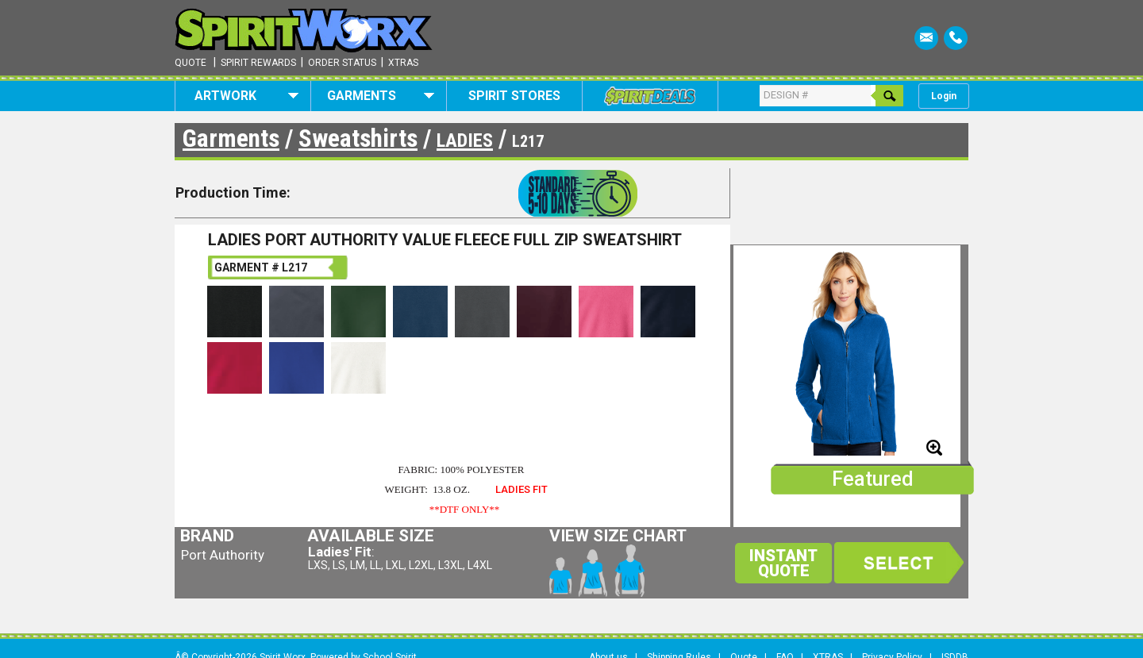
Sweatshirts (358, 138)
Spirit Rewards (258, 62)
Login (943, 96)
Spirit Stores (514, 95)
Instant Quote (783, 563)
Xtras (403, 62)
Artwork (246, 95)
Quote (190, 62)
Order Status (342, 62)
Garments (380, 95)
